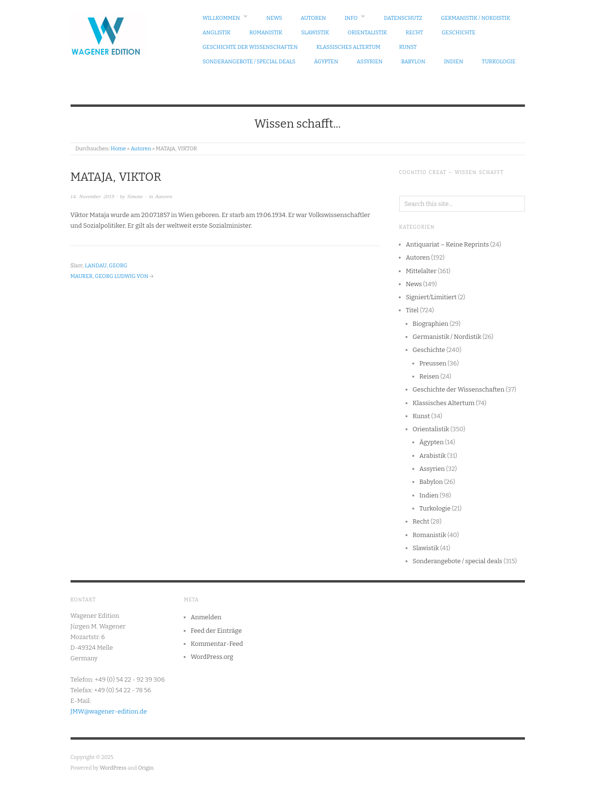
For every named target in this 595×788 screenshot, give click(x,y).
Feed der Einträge (216, 630)
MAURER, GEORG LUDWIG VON (109, 276)
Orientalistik (367, 32)
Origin (146, 768)
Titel (412, 310)
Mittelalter (421, 271)
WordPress (113, 768)
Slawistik (315, 32)
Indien (453, 61)
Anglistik (217, 32)
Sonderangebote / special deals (249, 61)
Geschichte (459, 32)
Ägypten (326, 61)
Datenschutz (403, 18)
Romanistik (266, 32)
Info (351, 18)
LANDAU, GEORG (106, 266)
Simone (135, 196)
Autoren (313, 18)
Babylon (413, 61)
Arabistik (433, 455)
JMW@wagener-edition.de (109, 711)
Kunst (408, 47)
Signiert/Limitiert (431, 297)
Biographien (431, 323)
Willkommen (221, 18)
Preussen (433, 363)
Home (118, 149)
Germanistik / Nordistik (475, 18)
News (274, 18)
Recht (414, 32)
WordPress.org (212, 656)
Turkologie (499, 61)
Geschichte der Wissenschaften (250, 47)
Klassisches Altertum (348, 47)
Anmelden (206, 617)
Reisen (429, 376)
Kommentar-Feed (217, 643)
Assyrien (369, 61)
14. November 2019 (92, 196)
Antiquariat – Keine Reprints (447, 244)
